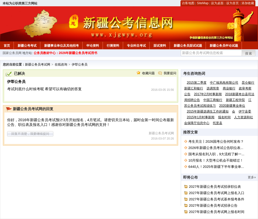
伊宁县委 (245, 111)
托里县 (217, 123)
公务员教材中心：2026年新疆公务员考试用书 (65, 53)
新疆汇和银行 (193, 88)
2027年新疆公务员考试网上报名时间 (216, 212)
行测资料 (113, 45)
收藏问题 (148, 73)
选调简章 (213, 88)
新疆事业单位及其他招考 (61, 45)
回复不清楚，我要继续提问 (30, 134)
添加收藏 (247, 3)
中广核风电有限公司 (224, 82)
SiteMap (203, 3)
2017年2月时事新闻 (207, 94)
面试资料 (159, 45)
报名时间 (224, 117)
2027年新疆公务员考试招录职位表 (215, 187)
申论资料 (92, 45)
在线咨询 (61, 64)
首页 (7, 45)
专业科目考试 (136, 45)
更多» (252, 177)
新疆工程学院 (235, 100)
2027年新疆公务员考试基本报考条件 (216, 199)
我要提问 (170, 73)
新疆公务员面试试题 (188, 45)
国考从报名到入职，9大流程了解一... (216, 154)
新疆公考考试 (27, 45)
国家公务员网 (12, 53)
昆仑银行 (248, 82)
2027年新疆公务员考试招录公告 (213, 205)
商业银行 (229, 88)
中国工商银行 (212, 100)
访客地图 (188, 3)
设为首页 (232, 3)
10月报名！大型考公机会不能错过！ (215, 160)
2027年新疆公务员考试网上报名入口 (216, 193)
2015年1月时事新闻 (200, 117)
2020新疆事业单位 (232, 106)
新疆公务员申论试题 (224, 45)
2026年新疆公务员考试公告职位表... (215, 148)
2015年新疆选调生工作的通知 (208, 111)
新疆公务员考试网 (37, 64)
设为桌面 (217, 3)
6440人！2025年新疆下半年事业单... (216, 167)
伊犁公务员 (79, 64)
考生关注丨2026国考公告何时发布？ (216, 141)
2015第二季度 (197, 82)
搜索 (248, 53)
